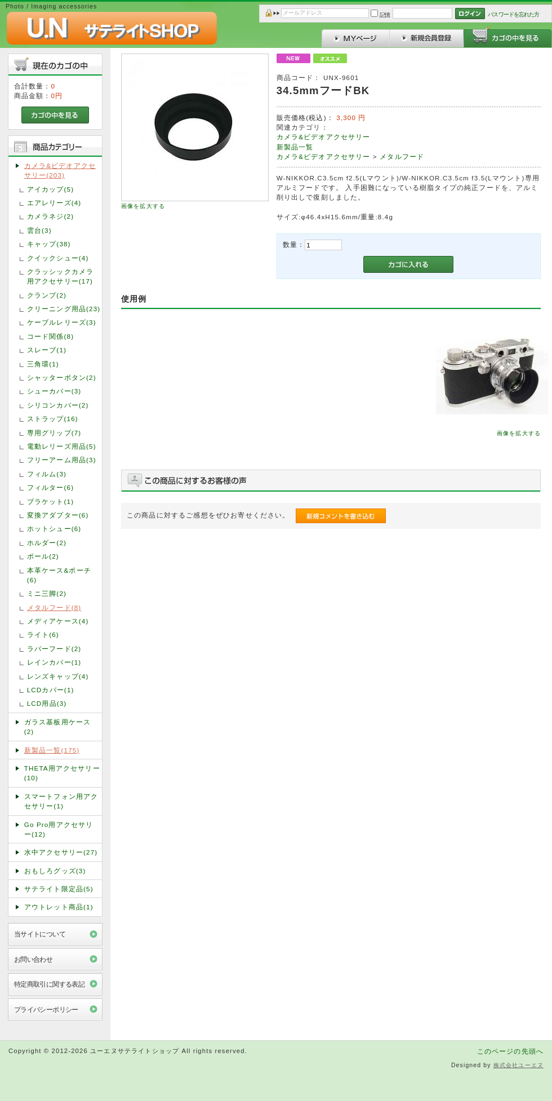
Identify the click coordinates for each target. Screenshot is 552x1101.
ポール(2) (43, 556)
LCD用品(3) (47, 703)
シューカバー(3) (54, 391)
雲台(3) (39, 230)
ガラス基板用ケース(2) (57, 726)
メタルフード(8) (54, 607)
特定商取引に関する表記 (49, 984)
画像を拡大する (143, 206)
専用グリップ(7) (54, 432)
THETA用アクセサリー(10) (62, 772)
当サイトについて (39, 934)
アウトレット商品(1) (59, 906)
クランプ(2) (46, 295)
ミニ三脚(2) (46, 593)
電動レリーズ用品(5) (61, 446)
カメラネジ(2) (50, 216)
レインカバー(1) (54, 662)
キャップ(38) (49, 243)
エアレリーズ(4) (54, 202)
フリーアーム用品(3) (61, 459)
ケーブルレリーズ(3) (61, 322)
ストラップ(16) (52, 418)
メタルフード (402, 156)
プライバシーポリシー (46, 1009)
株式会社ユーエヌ (518, 1065)
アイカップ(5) (50, 189)
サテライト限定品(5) (59, 888)
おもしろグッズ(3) (55, 870)
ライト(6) (43, 634)
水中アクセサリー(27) (61, 852)
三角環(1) (43, 364)
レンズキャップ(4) (58, 676)
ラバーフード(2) (54, 648)
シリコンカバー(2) (58, 405)
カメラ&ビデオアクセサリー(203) (60, 170)
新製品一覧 (295, 147)
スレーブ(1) (46, 349)
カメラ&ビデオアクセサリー (324, 136)
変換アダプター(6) (58, 515)
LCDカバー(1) (50, 689)
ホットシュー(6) (54, 528)
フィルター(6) (50, 487)
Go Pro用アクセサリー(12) (59, 829)
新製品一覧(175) (52, 750)
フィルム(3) (46, 473)
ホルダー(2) (46, 542)
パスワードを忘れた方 (513, 14)
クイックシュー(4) (58, 258)
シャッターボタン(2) (61, 377)
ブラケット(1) (50, 501)
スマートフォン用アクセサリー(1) (61, 801)
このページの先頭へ (510, 1051)
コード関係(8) (50, 336)
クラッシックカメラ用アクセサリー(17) (60, 276)
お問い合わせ (33, 959)
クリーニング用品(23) (64, 308)
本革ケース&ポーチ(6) (59, 575)
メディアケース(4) (58, 621)
